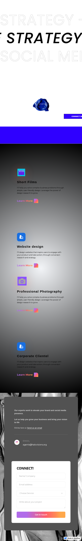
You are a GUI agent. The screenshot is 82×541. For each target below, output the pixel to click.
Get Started (41, 104)
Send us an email (34, 428)
